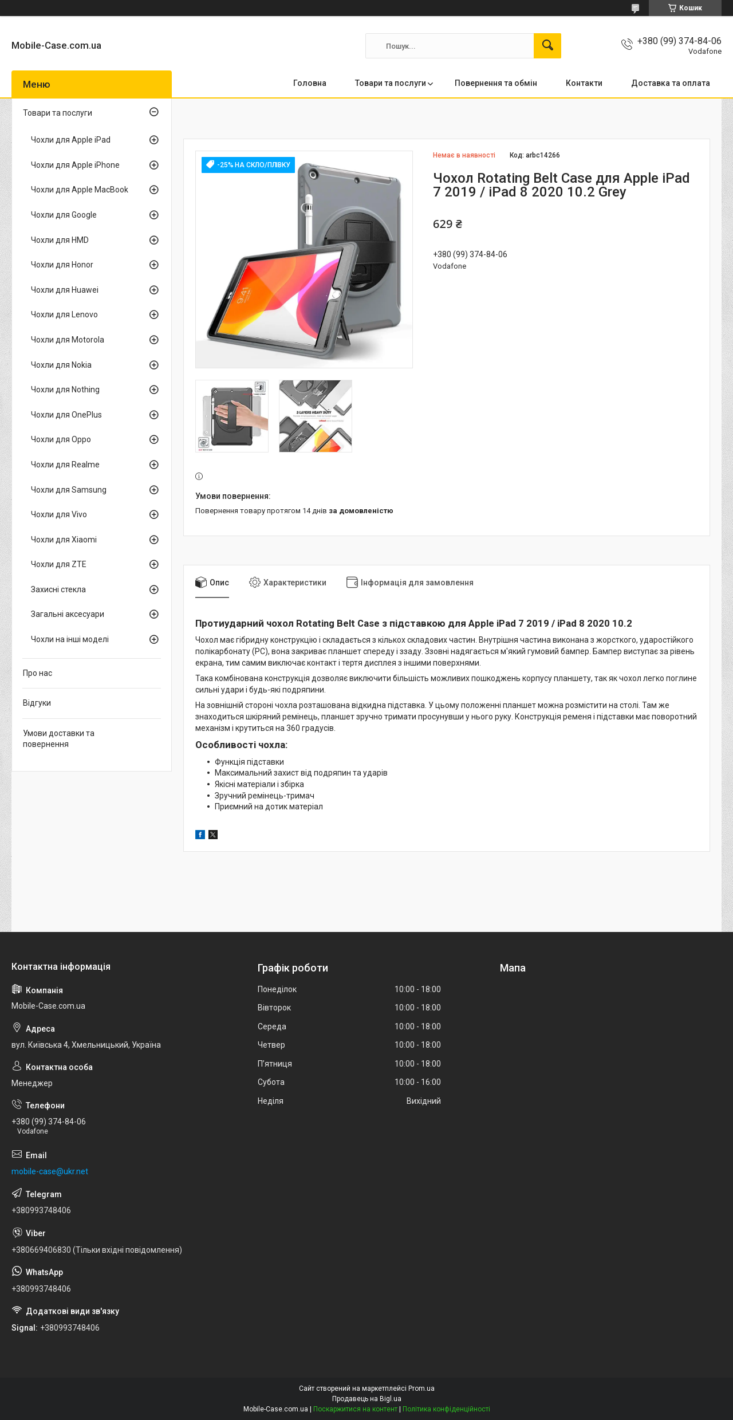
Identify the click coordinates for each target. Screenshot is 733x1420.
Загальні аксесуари (67, 614)
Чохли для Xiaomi (64, 539)
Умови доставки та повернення (58, 739)
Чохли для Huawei (64, 289)
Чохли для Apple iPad (71, 139)
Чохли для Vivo (59, 514)
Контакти (584, 83)
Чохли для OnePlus (66, 414)
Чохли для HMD (60, 240)
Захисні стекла (58, 589)
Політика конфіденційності (446, 1409)
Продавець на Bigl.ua (366, 1399)
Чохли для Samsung (69, 489)
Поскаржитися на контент (355, 1409)
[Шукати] (547, 45)
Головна (309, 83)
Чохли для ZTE (58, 564)
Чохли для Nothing (65, 389)
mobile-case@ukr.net (49, 1171)
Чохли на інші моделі (70, 639)
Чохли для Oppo (61, 439)
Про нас (37, 673)
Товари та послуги (390, 83)
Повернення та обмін (496, 83)
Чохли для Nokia (61, 364)
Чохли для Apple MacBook (79, 189)
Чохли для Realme (65, 464)
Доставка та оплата (670, 83)
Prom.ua (421, 1388)
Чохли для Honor (62, 264)
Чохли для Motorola (67, 339)
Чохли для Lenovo (64, 314)
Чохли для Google (64, 214)
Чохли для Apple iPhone (75, 165)
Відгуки (37, 702)
